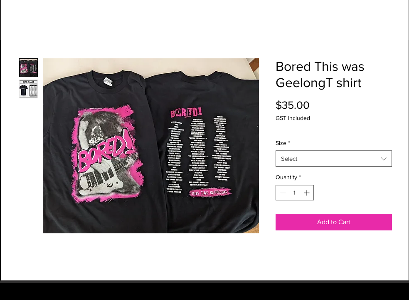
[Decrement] (282, 192)
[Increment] (307, 192)
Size (283, 143)
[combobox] (334, 158)
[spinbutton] (294, 192)
